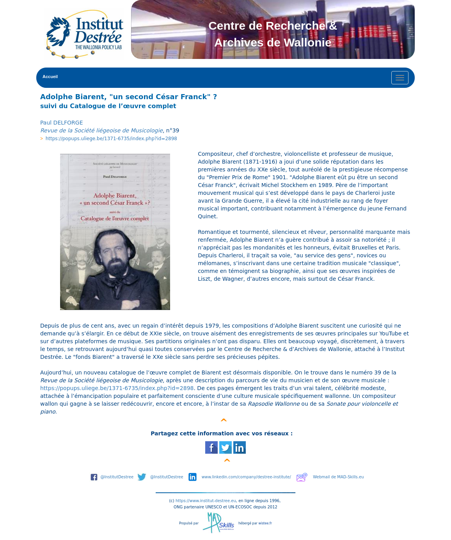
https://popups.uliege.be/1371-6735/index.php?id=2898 (111, 138)
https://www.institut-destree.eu (206, 501)
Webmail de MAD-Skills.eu (338, 477)
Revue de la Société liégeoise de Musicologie (101, 130)
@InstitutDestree (117, 477)
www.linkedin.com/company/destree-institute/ (246, 477)
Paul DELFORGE (61, 122)
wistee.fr (265, 523)
